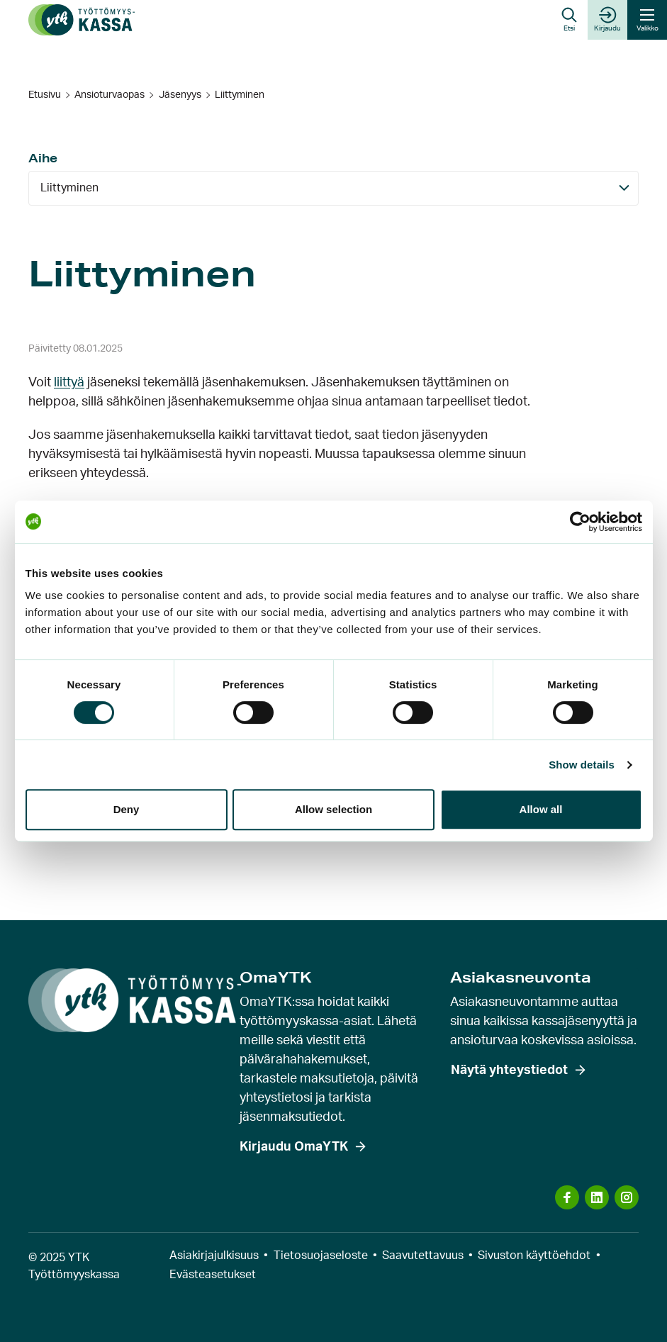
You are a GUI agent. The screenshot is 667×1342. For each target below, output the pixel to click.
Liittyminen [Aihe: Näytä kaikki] (69, 188)
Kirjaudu (607, 19)
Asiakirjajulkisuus (214, 1255)
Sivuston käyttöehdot (534, 1255)
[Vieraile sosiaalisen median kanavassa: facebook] (567, 1197)
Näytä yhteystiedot (509, 1070)
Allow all (541, 809)
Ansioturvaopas (109, 95)
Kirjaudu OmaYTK (294, 1147)
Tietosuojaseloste (321, 1255)
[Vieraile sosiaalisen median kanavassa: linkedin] (597, 1197)
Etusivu (44, 95)
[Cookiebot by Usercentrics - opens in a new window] (580, 521)
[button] (569, 20)
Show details (582, 765)
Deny (126, 809)
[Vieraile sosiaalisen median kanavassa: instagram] (627, 1197)
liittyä (69, 382)
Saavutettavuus (423, 1255)
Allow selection (333, 809)
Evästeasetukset (212, 1274)
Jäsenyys (180, 95)
